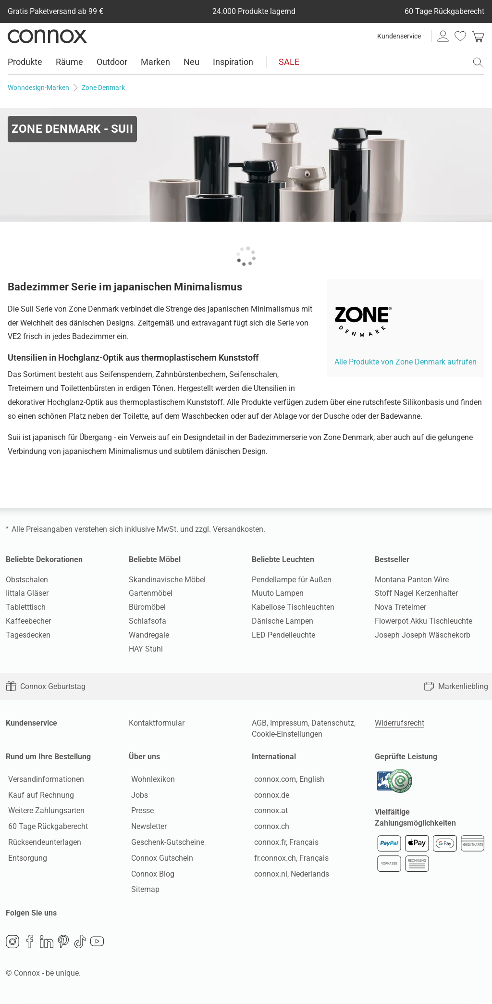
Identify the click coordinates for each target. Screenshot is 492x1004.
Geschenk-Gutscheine (165, 843)
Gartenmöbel (150, 593)
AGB (259, 723)
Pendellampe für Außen (292, 579)
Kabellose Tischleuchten (293, 607)
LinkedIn (46, 944)
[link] (478, 36)
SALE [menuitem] (289, 62)
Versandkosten (238, 529)
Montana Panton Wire (412, 579)
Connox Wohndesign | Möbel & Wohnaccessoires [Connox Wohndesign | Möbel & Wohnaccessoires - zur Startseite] (47, 36)
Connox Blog (150, 874)
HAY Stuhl (146, 648)
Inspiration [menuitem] (233, 62)
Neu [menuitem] (191, 62)
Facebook (30, 944)
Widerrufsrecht (399, 723)
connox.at (268, 811)
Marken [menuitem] (155, 62)
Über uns (144, 756)
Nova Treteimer (400, 607)
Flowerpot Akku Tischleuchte (423, 621)
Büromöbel (147, 607)
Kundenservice (399, 36)
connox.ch (269, 827)
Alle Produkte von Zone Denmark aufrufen (405, 361)
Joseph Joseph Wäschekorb (422, 635)
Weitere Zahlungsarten (44, 811)
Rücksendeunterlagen (42, 843)
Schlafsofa (147, 621)
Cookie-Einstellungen (287, 734)
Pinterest (63, 944)
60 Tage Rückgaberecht (46, 827)
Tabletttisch (26, 607)
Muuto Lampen (278, 593)
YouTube (97, 944)
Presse (140, 811)
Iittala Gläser (27, 593)
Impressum (289, 723)
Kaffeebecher (28, 621)
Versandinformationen (44, 780)
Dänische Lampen (282, 621)
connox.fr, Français (284, 843)
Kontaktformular (156, 723)
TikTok (80, 944)
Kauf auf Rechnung (39, 796)
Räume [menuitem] (69, 62)
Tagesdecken (28, 635)
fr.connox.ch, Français (289, 859)
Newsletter (146, 827)
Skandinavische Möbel (167, 579)
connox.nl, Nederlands (289, 874)
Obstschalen (27, 579)
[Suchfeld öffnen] (478, 63)
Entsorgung (25, 859)
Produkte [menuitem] (25, 62)
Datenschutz (332, 723)
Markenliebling (456, 686)
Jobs (137, 796)
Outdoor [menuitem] (112, 62)
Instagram (12, 944)
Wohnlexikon (150, 780)
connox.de (269, 796)
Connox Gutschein (160, 859)
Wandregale (149, 635)
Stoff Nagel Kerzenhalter (416, 593)
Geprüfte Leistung (406, 756)
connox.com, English (287, 780)
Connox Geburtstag (46, 686)
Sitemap (143, 890)
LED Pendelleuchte (283, 635)
